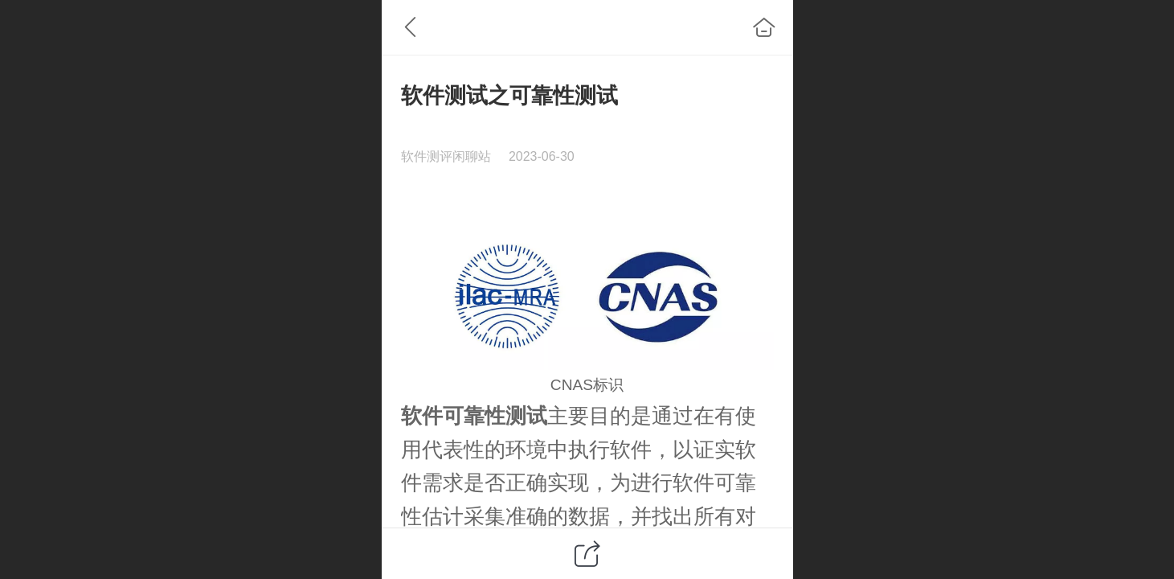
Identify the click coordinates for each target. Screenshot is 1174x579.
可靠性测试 (495, 415)
